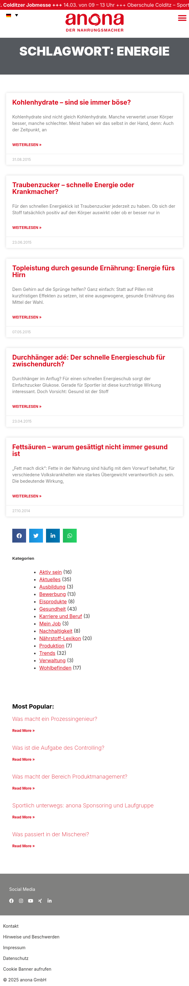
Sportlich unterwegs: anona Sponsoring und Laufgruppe (83, 805)
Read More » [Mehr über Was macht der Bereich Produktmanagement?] (23, 788)
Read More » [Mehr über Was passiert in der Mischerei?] (23, 846)
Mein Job (50, 624)
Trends (47, 653)
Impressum (14, 947)
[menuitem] (10, 15)
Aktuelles (49, 579)
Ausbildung (52, 587)
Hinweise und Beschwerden (31, 936)
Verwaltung (52, 660)
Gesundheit (52, 609)
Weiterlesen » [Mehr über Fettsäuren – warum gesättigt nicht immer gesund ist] (26, 496)
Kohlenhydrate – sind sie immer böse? (71, 102)
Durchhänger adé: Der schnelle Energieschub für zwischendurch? (88, 361)
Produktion (51, 646)
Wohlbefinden (55, 668)
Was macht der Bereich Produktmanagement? (69, 776)
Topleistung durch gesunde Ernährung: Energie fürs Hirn (93, 271)
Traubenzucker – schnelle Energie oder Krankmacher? (73, 188)
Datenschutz (16, 958)
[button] (182, 18)
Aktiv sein (50, 572)
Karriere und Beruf (60, 616)
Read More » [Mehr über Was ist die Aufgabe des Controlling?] (23, 759)
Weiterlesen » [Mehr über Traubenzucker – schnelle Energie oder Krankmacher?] (26, 227)
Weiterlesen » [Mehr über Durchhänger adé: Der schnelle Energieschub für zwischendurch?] (26, 406)
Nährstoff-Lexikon (60, 638)
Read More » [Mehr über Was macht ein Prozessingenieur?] (23, 730)
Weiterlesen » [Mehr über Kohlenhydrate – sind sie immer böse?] (26, 144)
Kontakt (11, 926)
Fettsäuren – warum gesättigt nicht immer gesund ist (90, 450)
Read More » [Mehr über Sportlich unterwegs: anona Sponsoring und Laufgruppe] (23, 817)
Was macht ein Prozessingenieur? (54, 719)
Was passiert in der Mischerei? (50, 834)
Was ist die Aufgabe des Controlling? (58, 747)
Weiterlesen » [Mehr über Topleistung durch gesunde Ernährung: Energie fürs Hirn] (26, 317)
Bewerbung (52, 594)
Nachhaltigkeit (55, 631)
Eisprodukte (53, 601)
